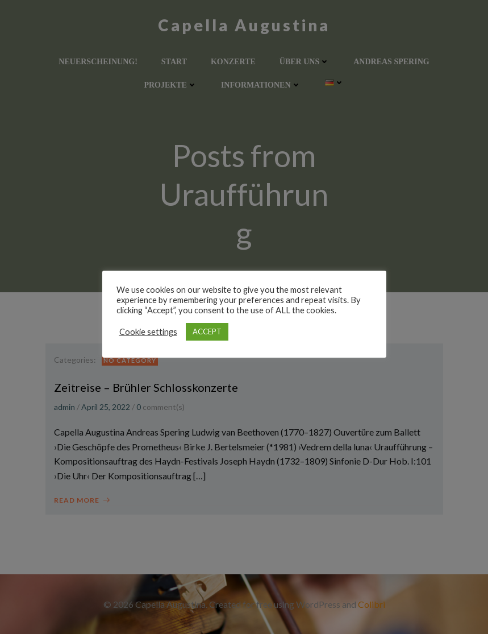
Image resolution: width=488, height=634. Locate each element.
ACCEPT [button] (207, 331)
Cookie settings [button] (148, 332)
